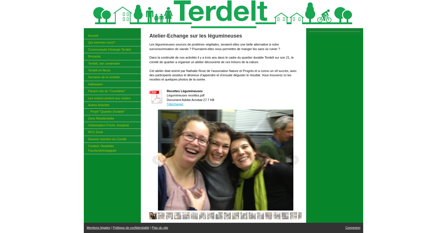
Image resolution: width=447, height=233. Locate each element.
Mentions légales (98, 227)
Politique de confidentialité (131, 227)
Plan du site (160, 227)
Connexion (352, 227)
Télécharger (175, 104)
